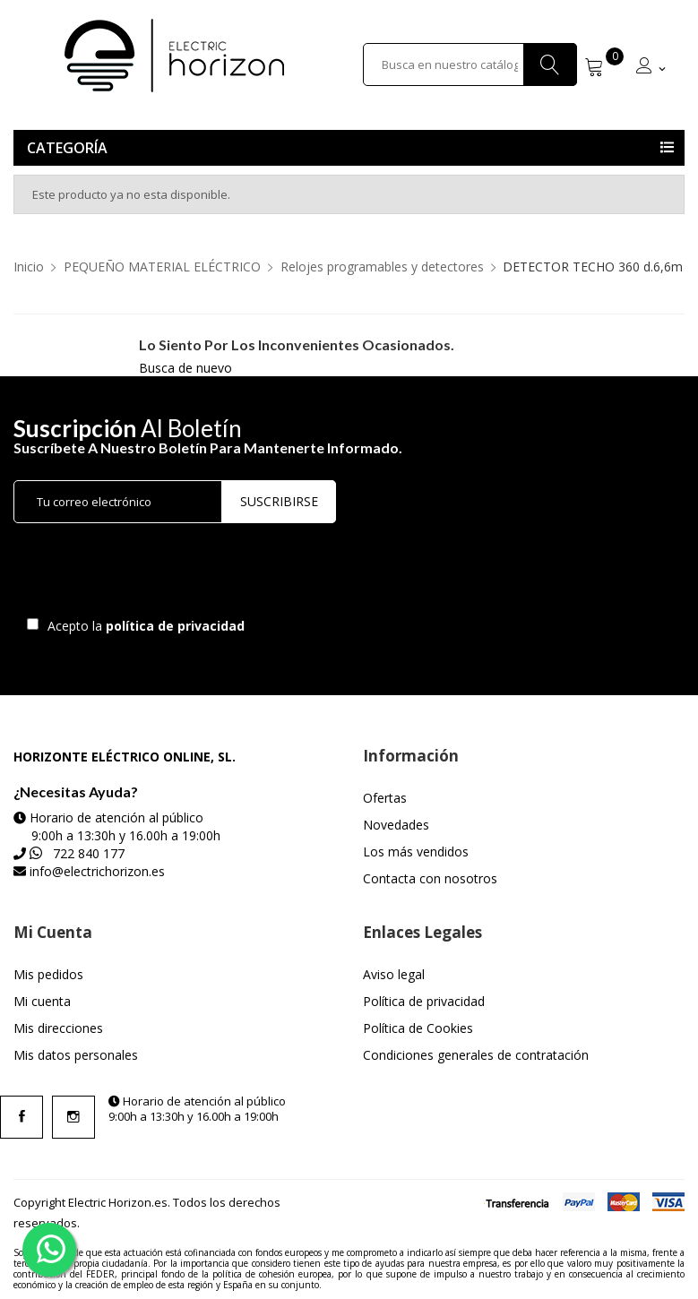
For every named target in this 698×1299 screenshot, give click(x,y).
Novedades (396, 824)
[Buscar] (470, 64)
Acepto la (143, 625)
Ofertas (385, 797)
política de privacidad (177, 625)
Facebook (21, 1117)
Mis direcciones (58, 1028)
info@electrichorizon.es (97, 871)
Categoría (67, 148)
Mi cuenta (42, 1001)
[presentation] (163, 574)
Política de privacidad (424, 1001)
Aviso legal (394, 974)
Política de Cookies (418, 1028)
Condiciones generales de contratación (476, 1054)
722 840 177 (89, 853)
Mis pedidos (48, 974)
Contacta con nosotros (430, 878)
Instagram (73, 1117)
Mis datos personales (75, 1054)
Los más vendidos (416, 851)
